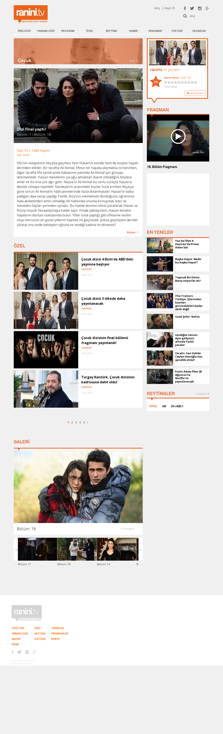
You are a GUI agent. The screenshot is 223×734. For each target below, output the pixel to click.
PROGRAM (68, 31)
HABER (133, 31)
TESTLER (177, 31)
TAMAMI (201, 394)
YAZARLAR (199, 31)
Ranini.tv (31, 14)
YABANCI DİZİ (46, 31)
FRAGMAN (155, 31)
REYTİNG (111, 31)
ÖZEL (89, 31)
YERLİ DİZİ (24, 31)
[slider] (180, 82)
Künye (131, 232)
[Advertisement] (178, 199)
